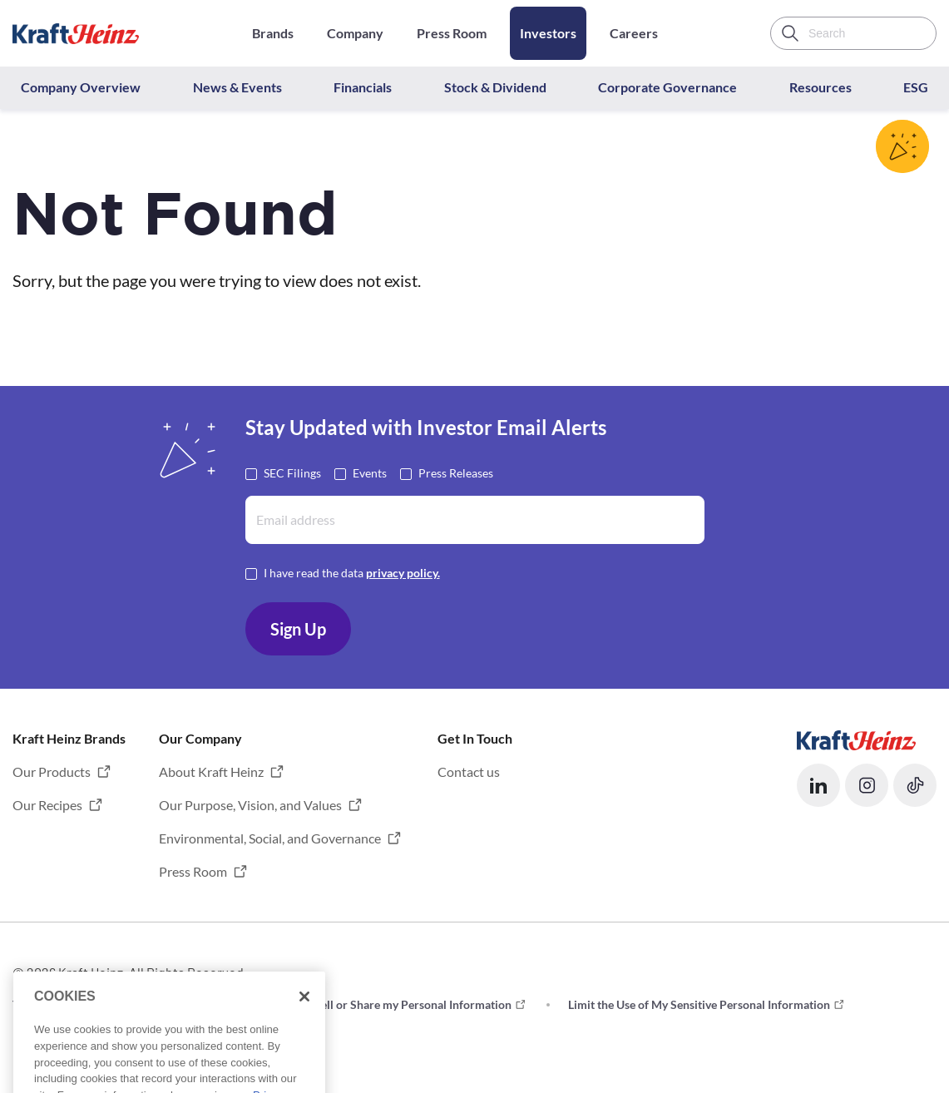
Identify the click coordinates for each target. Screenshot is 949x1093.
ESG (915, 87)
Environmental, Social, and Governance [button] (270, 838)
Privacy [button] (200, 1004)
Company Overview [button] (81, 87)
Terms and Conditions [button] (68, 1004)
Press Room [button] (193, 871)
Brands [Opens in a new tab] (273, 33)
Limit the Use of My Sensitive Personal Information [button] (699, 1004)
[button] (818, 785)
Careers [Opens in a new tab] (634, 33)
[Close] (304, 1034)
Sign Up (298, 629)
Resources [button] (820, 87)
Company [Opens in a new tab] (355, 33)
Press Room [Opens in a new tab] (452, 33)
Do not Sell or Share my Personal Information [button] (394, 1004)
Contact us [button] (468, 771)
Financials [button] (363, 87)
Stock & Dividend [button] (495, 87)
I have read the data (352, 572)
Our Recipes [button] (47, 805)
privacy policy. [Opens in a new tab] (403, 573)
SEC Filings (292, 472)
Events (370, 472)
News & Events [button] (237, 87)
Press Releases (455, 472)
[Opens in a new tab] (856, 738)
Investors (548, 33)
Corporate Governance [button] (667, 87)
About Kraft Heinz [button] (211, 771)
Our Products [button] (51, 771)
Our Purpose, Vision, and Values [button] (250, 805)
